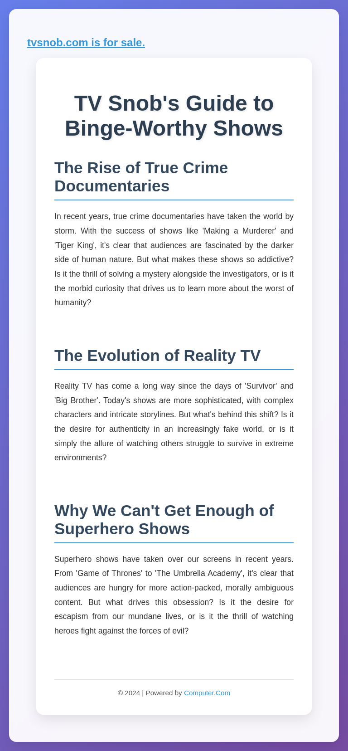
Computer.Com (207, 693)
